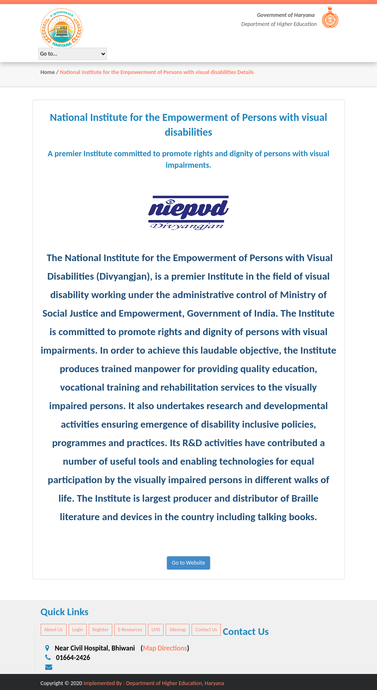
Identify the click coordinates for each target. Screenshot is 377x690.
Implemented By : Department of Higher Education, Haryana (153, 683)
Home (48, 72)
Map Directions (165, 648)
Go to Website (188, 562)
